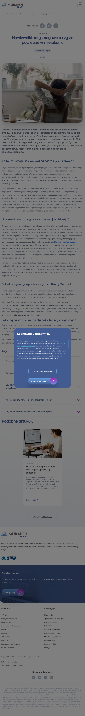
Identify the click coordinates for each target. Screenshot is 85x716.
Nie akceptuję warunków (42, 371)
